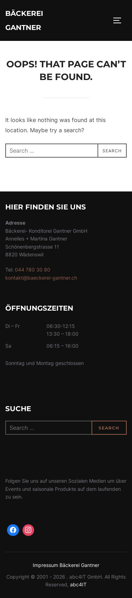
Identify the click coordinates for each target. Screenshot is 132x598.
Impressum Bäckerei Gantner (66, 565)
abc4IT (78, 584)
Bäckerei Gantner (24, 20)
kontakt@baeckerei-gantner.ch (41, 278)
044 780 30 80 (32, 270)
